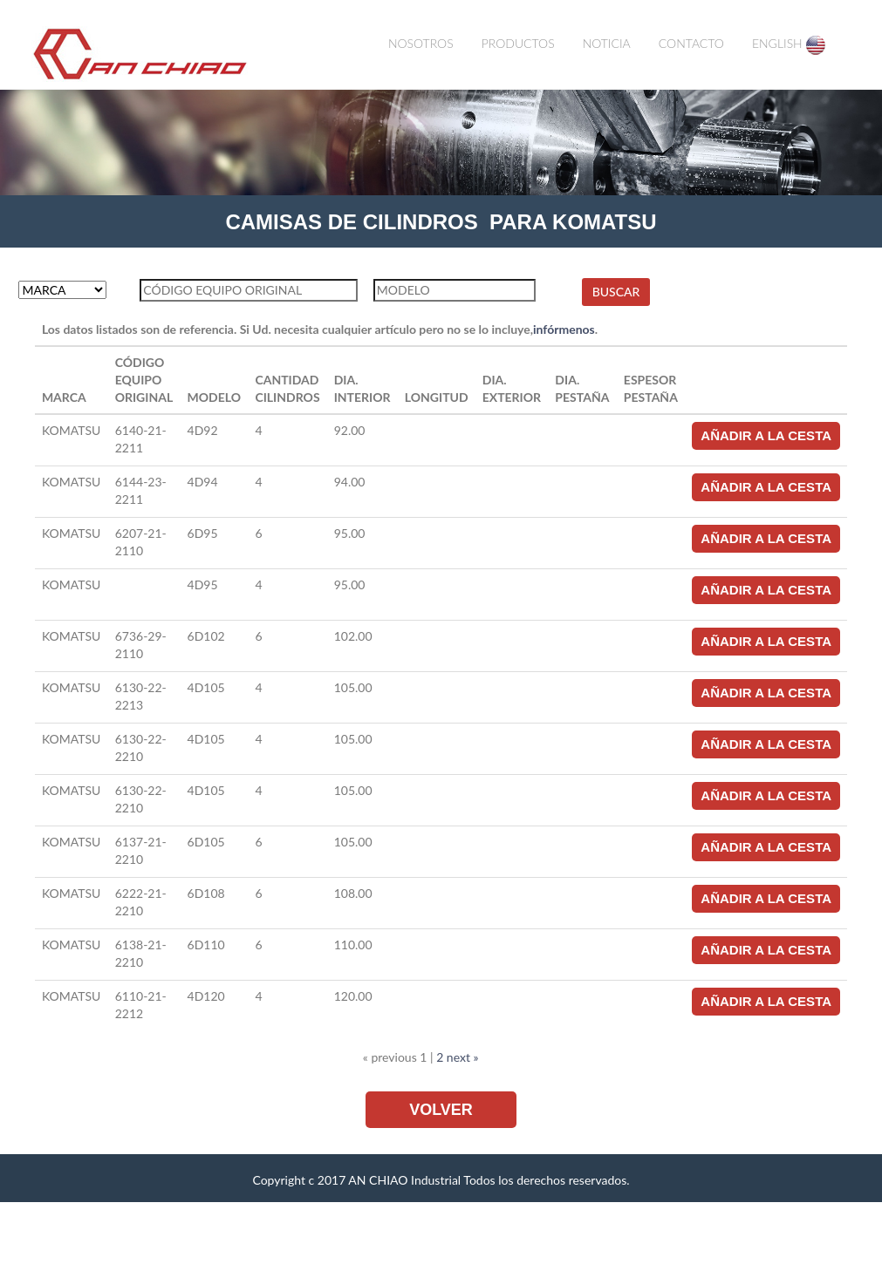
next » (463, 1057)
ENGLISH (788, 45)
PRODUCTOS (518, 43)
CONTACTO (691, 43)
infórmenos (564, 329)
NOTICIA (607, 43)
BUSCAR (616, 291)
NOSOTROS (421, 43)
